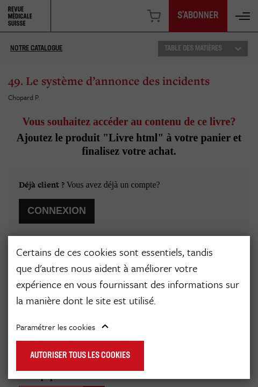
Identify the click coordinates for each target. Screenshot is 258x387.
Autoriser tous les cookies (80, 356)
